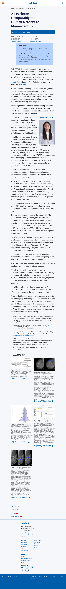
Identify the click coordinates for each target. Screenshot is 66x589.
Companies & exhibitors (26, 558)
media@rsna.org (16, 41)
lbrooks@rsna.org (35, 41)
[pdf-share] (18, 506)
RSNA (25, 85)
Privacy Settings (53, 576)
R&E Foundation (38, 547)
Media (22, 562)
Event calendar (24, 542)
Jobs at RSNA (24, 544)
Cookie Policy (46, 576)
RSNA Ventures (24, 550)
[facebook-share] (12, 506)
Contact (22, 548)
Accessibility (60, 576)
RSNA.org (44, 344)
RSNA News (37, 545)
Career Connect (37, 540)
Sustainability (24, 546)
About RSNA (23, 540)
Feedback (33, 578)
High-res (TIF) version (19, 378)
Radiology (16, 82)
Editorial (13, 513)
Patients (23, 556)
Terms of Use (32, 576)
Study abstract (15, 516)
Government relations (26, 560)
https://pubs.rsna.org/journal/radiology (23, 335)
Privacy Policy (38, 576)
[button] (22, 567)
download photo (45, 117)
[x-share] (15, 506)
